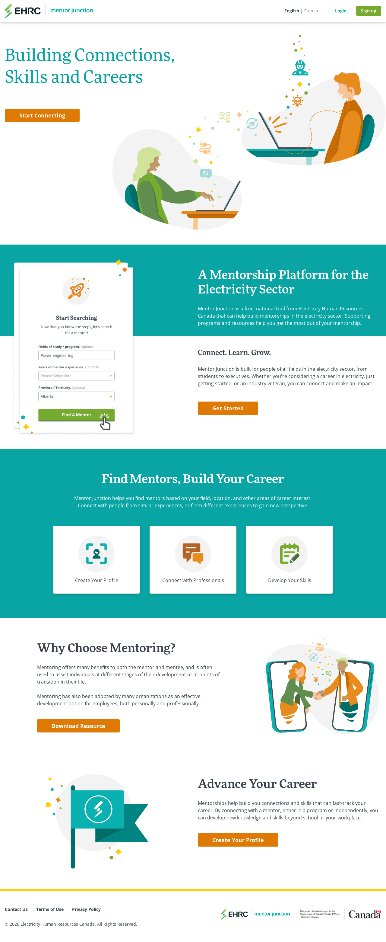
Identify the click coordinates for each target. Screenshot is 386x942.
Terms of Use (50, 909)
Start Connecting (42, 115)
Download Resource (78, 725)
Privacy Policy (86, 909)
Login (340, 11)
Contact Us (16, 909)
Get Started (228, 408)
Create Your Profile (238, 840)
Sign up (368, 11)
